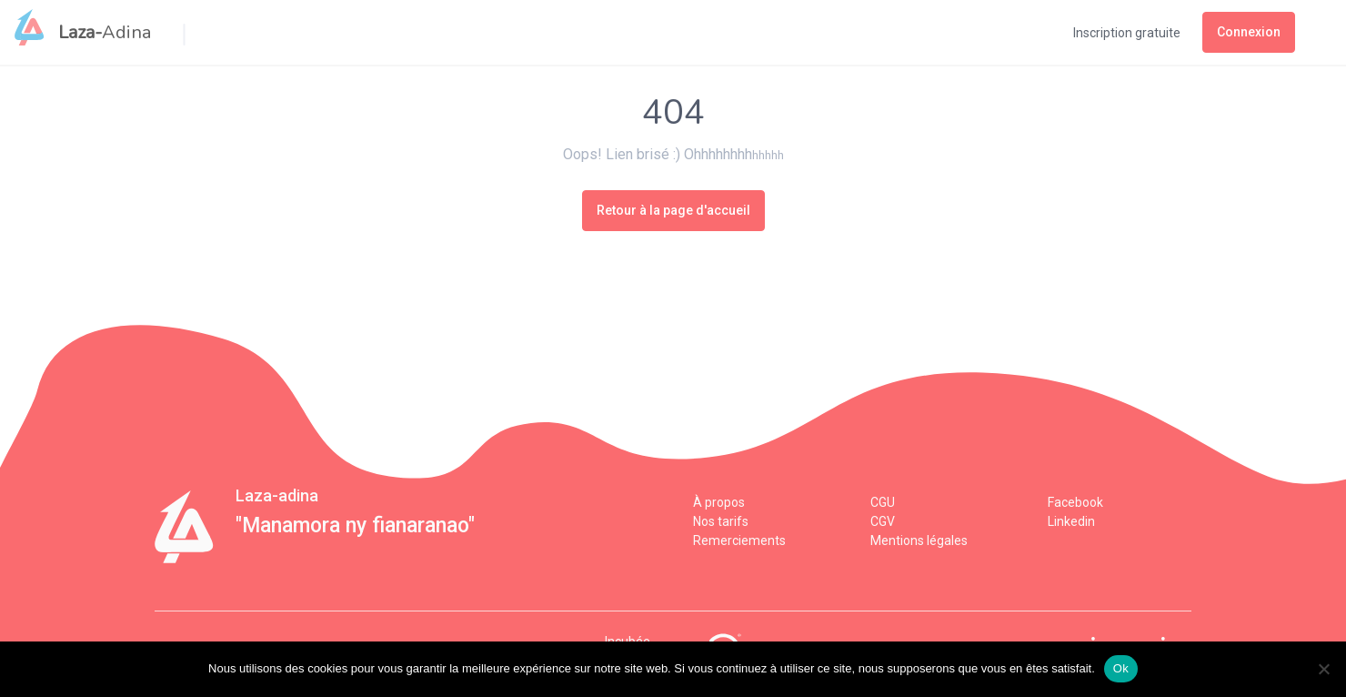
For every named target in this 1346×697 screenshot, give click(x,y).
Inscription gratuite (1126, 32)
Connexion (1249, 32)
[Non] (1323, 669)
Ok (1121, 668)
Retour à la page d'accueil (673, 210)
